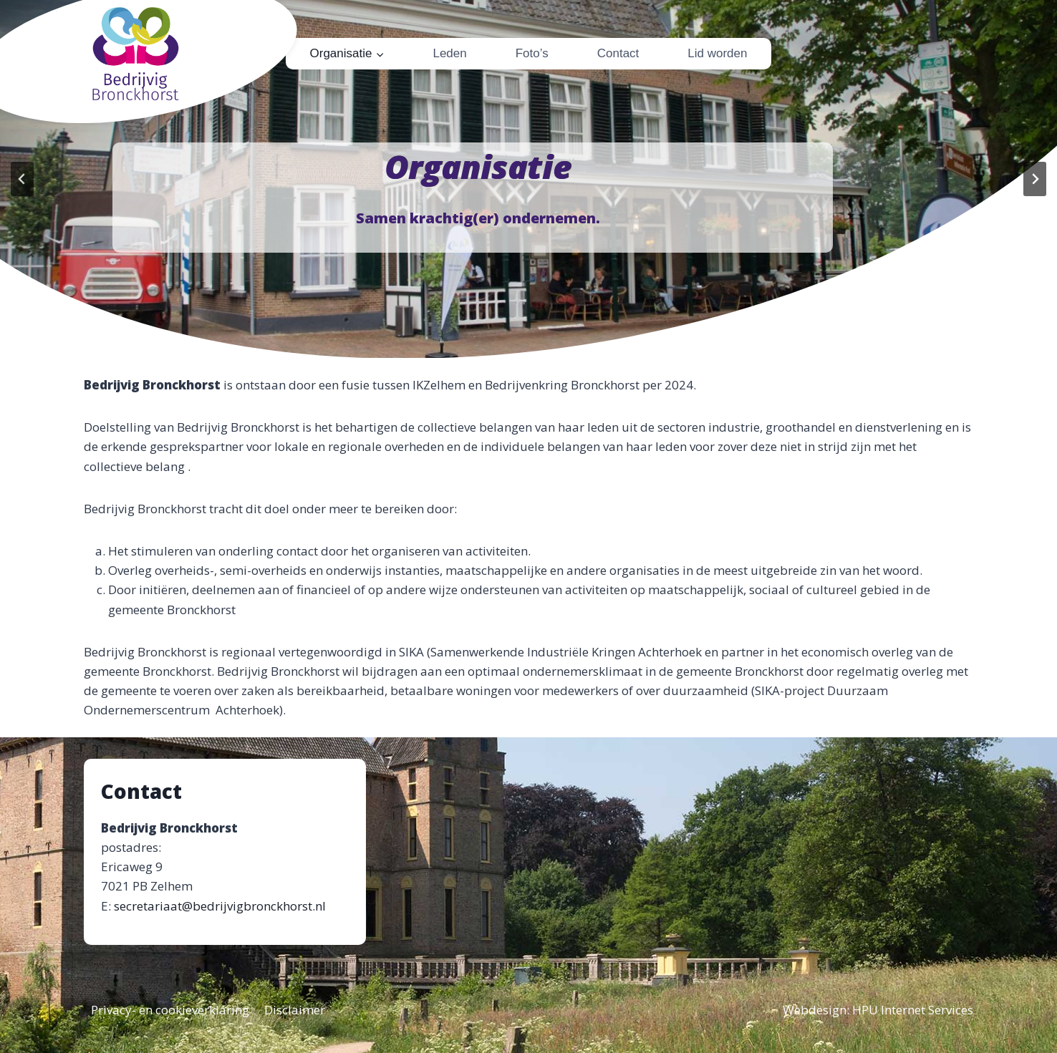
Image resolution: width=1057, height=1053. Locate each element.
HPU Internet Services (912, 1009)
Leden (449, 53)
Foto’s (532, 53)
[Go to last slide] (22, 179)
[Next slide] (1034, 179)
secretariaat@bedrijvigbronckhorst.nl (220, 906)
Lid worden (717, 53)
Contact (618, 53)
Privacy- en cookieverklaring (170, 1009)
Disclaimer (294, 1009)
